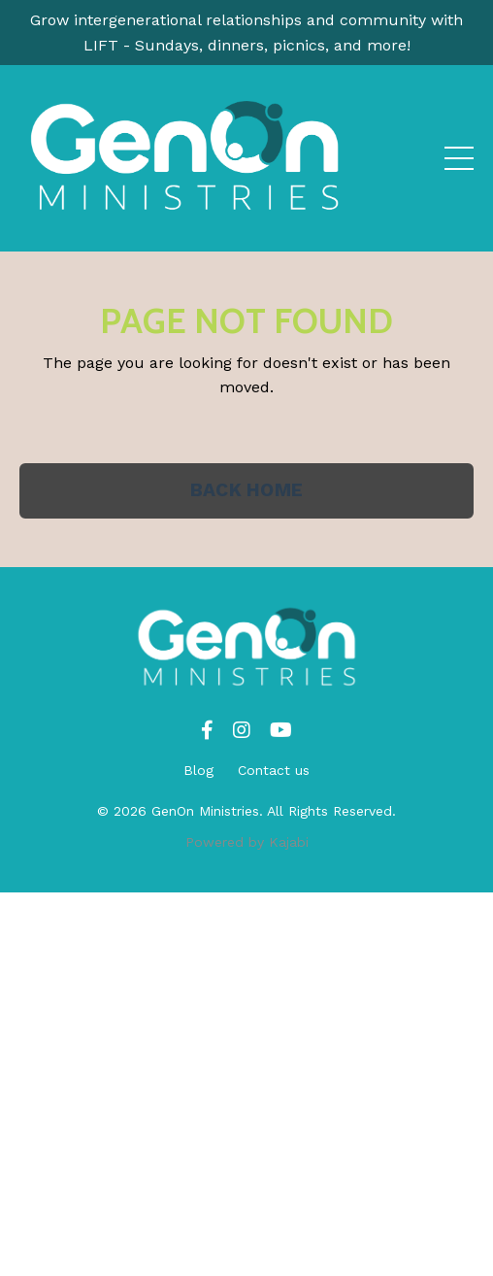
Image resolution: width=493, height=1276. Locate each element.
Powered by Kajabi (247, 842)
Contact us (274, 770)
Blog (198, 770)
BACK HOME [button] (246, 490)
